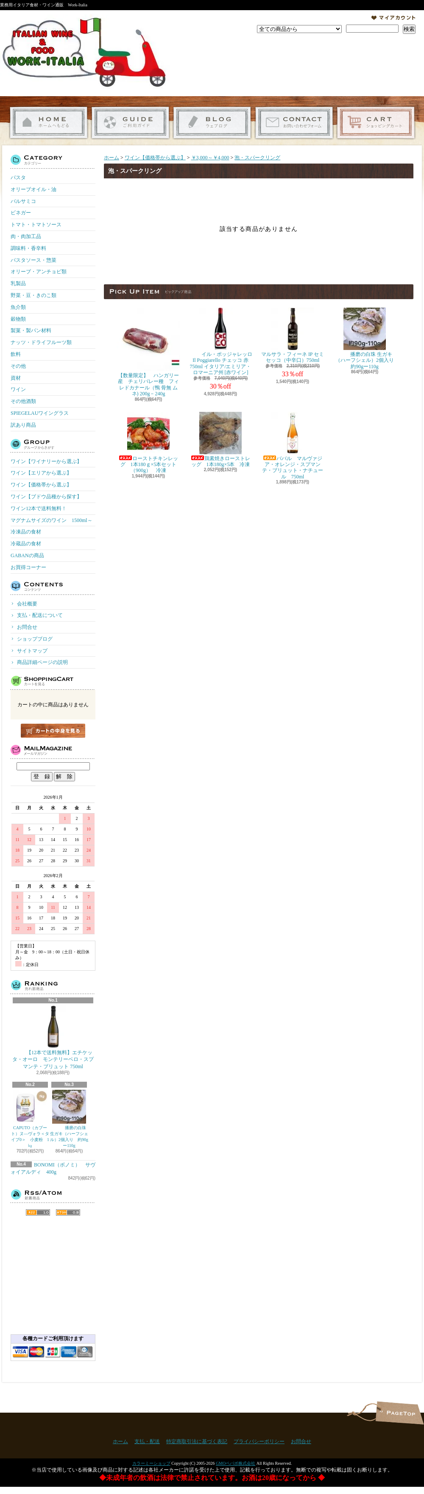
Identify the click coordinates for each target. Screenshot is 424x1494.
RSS (38, 1212)
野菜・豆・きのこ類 (33, 295)
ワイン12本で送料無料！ (39, 508)
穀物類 (18, 319)
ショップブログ (212, 123)
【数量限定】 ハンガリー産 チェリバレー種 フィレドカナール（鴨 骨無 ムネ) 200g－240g (148, 352)
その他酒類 (23, 401)
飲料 (16, 354)
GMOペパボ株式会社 (235, 1463)
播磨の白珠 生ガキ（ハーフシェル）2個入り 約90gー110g (69, 1119)
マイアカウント (393, 17)
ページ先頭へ (399, 1413)
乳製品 (18, 283)
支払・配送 (147, 1441)
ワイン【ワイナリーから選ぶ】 (46, 461)
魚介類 (18, 307)
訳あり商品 (23, 425)
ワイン (18, 389)
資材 (16, 378)
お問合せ (294, 123)
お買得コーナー (28, 567)
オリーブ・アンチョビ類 (39, 272)
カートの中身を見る (53, 731)
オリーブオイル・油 (33, 189)
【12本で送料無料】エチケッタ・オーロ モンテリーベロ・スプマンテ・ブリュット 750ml (53, 1037)
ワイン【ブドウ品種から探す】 (46, 497)
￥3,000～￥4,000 (210, 158)
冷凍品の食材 (26, 532)
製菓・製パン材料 (31, 330)
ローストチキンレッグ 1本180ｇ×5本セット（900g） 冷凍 (148, 443)
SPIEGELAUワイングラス (40, 413)
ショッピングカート (376, 123)
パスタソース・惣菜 (33, 260)
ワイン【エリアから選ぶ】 (41, 473)
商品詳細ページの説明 (42, 662)
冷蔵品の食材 (26, 544)
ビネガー (21, 213)
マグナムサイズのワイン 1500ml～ (51, 520)
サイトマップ (32, 651)
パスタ (18, 178)
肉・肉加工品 (26, 236)
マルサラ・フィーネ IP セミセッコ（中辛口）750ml (292, 335)
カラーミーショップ (151, 1463)
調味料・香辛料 (28, 248)
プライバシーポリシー (259, 1441)
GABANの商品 (27, 555)
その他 (18, 366)
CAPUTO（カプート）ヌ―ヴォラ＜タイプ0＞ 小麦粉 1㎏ (30, 1119)
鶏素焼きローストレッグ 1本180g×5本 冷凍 (220, 439)
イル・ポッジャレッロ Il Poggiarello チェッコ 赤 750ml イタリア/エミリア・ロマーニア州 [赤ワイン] (220, 341)
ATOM (68, 1212)
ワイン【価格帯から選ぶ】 (41, 485)
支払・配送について (130, 123)
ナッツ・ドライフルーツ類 (41, 342)
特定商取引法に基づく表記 (196, 1441)
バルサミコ (23, 201)
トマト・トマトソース (36, 225)
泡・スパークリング (257, 158)
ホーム (48, 123)
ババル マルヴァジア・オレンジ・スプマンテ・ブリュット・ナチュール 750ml (292, 446)
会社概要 (27, 604)
